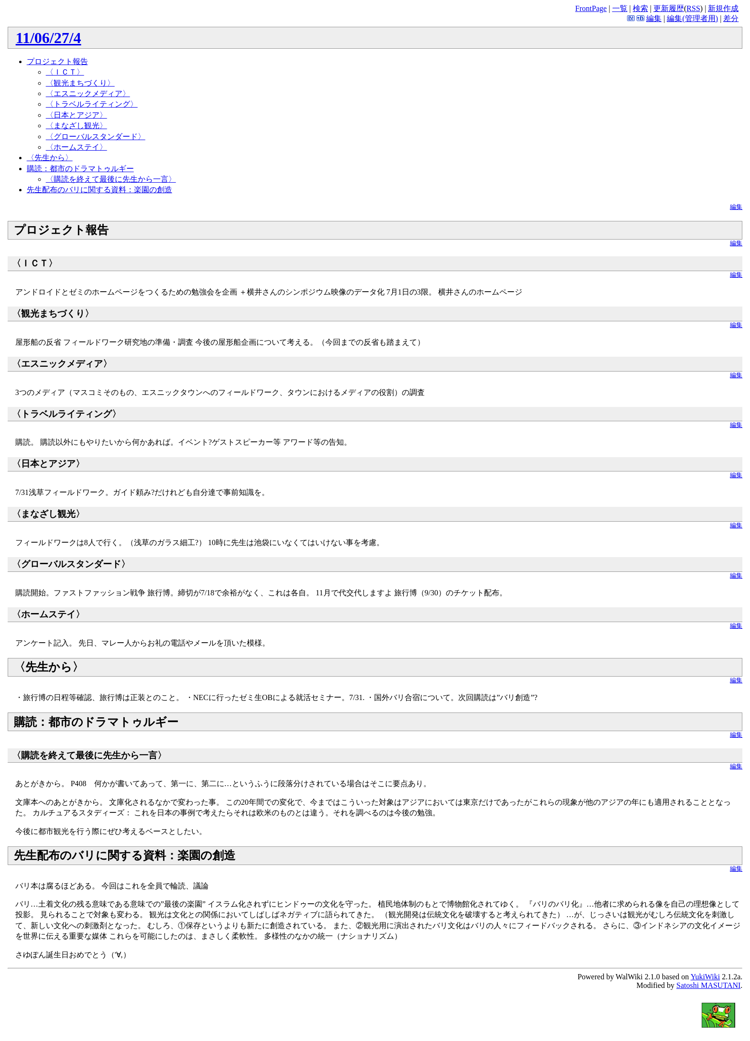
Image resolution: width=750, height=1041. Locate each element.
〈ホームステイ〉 (76, 147)
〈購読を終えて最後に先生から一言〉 (111, 179)
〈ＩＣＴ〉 (65, 72)
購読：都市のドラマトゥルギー (80, 168)
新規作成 (723, 8)
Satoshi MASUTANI (708, 985)
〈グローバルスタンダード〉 (95, 136)
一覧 (620, 8)
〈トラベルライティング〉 (92, 104)
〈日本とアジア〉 (76, 115)
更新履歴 (668, 8)
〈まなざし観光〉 (76, 125)
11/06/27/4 (48, 37)
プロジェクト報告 (57, 61)
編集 (654, 18)
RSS (693, 8)
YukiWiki (705, 977)
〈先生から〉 (50, 157)
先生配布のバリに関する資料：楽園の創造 (99, 190)
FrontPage (591, 8)
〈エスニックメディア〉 (88, 93)
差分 (731, 18)
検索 (640, 8)
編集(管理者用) (692, 18)
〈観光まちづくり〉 (80, 83)
